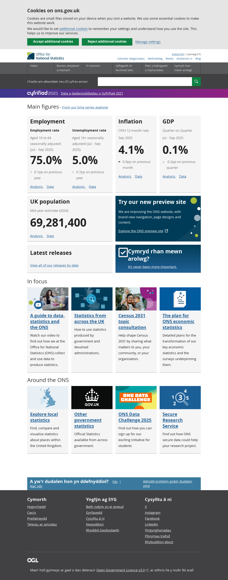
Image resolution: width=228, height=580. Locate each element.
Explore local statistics (44, 417)
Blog (198, 58)
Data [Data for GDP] (182, 176)
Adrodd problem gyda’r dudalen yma (167, 483)
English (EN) (178, 54)
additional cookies (73, 28)
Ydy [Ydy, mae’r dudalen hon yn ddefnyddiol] (115, 482)
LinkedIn (151, 524)
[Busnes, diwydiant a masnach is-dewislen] (68, 68)
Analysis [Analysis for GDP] (169, 176)
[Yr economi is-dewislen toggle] (98, 68)
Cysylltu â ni (95, 518)
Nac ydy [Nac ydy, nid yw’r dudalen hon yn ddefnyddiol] (36, 486)
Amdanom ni (184, 58)
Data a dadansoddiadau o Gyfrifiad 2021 (92, 93)
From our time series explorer (85, 107)
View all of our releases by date (54, 265)
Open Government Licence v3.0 (120, 570)
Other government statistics (87, 420)
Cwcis (31, 512)
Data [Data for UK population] (50, 236)
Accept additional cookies (53, 41)
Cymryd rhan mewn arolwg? (183, 68)
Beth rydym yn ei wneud (105, 506)
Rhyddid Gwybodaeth (102, 530)
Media (169, 58)
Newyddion (95, 524)
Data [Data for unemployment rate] (92, 186)
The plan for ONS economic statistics (178, 321)
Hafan (34, 65)
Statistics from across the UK (90, 318)
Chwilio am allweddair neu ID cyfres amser (57, 81)
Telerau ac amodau (42, 524)
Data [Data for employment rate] (50, 186)
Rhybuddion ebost (159, 542)
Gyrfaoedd (94, 512)
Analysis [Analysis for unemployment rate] (79, 186)
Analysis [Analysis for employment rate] (37, 186)
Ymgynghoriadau (158, 530)
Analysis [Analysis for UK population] (37, 236)
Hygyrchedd (36, 506)
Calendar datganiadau (131, 58)
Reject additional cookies (107, 41)
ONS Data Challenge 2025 (135, 417)
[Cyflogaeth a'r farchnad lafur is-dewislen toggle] (127, 68)
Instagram (153, 512)
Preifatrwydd (37, 518)
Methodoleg (155, 58)
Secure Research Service (173, 420)
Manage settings (148, 41)
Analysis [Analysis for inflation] (125, 176)
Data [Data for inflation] (138, 176)
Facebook (152, 518)
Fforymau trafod (157, 536)
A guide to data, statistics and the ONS (47, 321)
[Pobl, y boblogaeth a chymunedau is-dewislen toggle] (156, 68)
